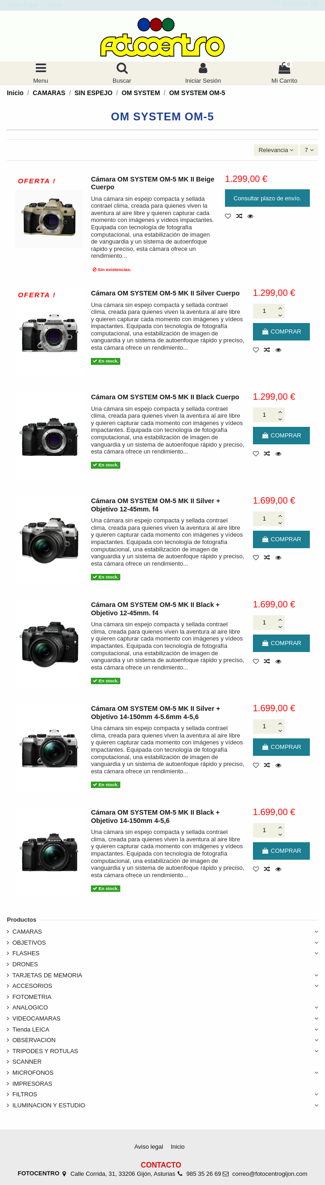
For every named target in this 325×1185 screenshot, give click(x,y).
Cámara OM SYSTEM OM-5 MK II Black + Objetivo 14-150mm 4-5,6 (155, 816)
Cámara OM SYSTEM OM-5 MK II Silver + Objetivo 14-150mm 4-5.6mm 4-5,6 (155, 712)
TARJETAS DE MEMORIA (47, 975)
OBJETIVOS (29, 942)
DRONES (25, 964)
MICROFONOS (33, 1072)
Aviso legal (23, 4)
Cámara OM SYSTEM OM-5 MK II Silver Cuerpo (165, 293)
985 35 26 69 (203, 1173)
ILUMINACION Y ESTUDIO (48, 1105)
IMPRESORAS (32, 1083)
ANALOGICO (30, 1007)
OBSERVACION (34, 1040)
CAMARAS (27, 931)
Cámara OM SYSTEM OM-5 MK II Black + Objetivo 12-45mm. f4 (155, 609)
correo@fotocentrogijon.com (270, 1173)
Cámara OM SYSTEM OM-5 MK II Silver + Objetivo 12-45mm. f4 (155, 505)
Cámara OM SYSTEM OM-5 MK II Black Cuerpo (165, 397)
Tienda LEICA (30, 1029)
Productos (21, 919)
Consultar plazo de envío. (267, 198)
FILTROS (24, 1094)
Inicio (55, 4)
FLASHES (25, 953)
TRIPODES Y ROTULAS (45, 1051)
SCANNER (27, 1061)
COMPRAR (281, 331)
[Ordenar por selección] (276, 150)
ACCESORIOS (32, 985)
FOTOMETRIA (31, 996)
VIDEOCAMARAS (36, 1018)
